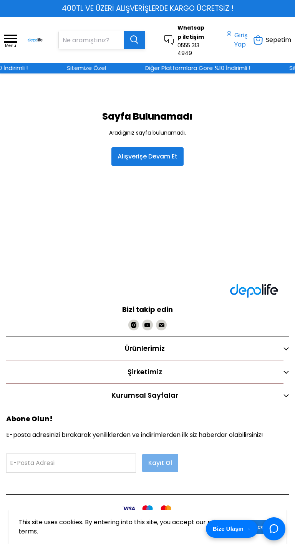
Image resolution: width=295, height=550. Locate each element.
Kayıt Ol (160, 462)
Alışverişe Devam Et (147, 156)
